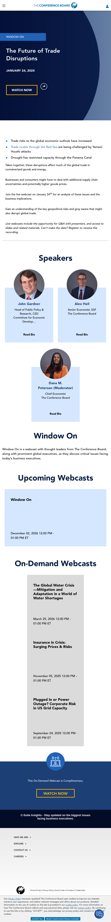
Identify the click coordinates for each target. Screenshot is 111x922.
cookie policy (71, 904)
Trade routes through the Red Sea (34, 147)
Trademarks (80, 890)
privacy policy (84, 907)
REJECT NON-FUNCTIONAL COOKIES (62, 919)
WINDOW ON (15, 37)
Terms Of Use (35, 890)
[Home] (55, 5)
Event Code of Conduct (64, 890)
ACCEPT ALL (37, 919)
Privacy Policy (14, 898)
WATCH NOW (22, 90)
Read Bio (29, 334)
